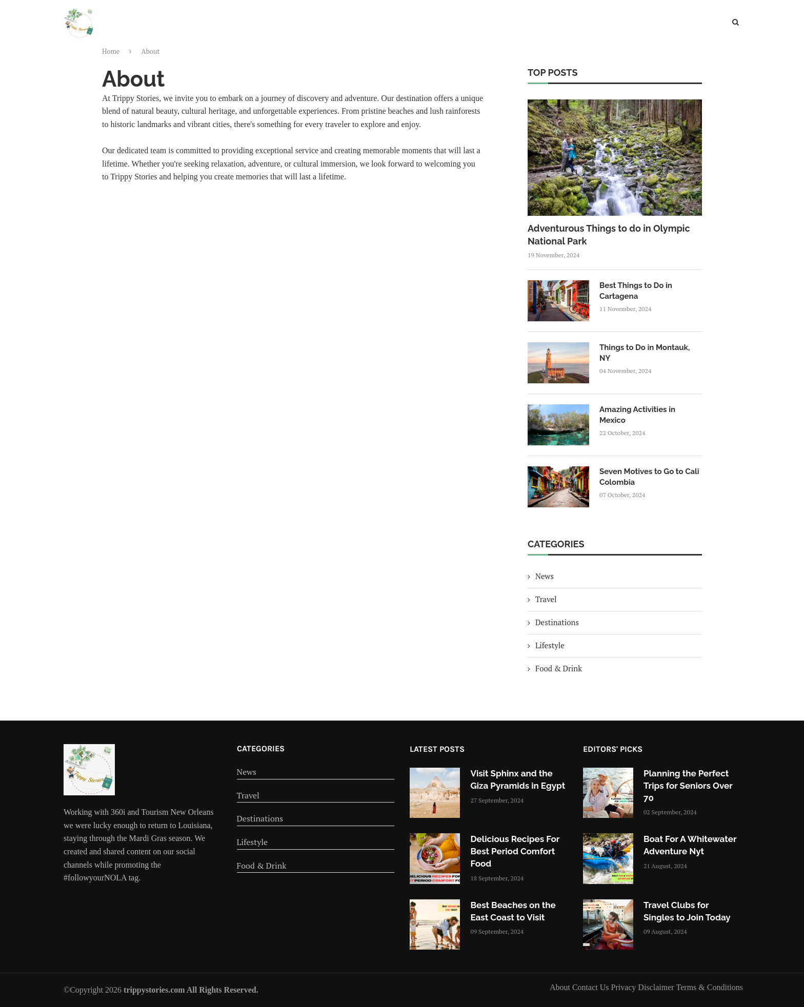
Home (293, 26)
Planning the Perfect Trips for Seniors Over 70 (688, 785)
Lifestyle (465, 26)
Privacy (624, 987)
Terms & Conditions (709, 987)
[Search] (735, 23)
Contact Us (591, 987)
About (561, 987)
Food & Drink (518, 26)
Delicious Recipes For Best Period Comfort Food (514, 851)
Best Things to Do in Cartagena (635, 291)
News (327, 26)
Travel (363, 26)
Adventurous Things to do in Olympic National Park (609, 234)
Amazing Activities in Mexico (637, 415)
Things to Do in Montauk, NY (644, 353)
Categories (261, 749)
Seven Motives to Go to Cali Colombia (649, 477)
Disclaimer (657, 987)
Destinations (412, 26)
